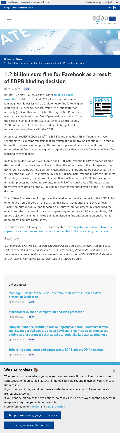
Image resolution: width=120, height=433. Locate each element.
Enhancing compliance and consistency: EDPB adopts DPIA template (56, 350)
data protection (55, 406)
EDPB (26, 89)
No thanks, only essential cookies (29, 425)
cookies (35, 406)
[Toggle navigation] (9, 19)
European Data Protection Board (18, 7)
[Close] (114, 370)
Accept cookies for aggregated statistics (33, 415)
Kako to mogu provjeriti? (102, 2)
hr (109, 7)
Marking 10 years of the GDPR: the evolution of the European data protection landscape (55, 295)
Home (7, 59)
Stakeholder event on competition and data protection (46, 312)
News (19, 59)
